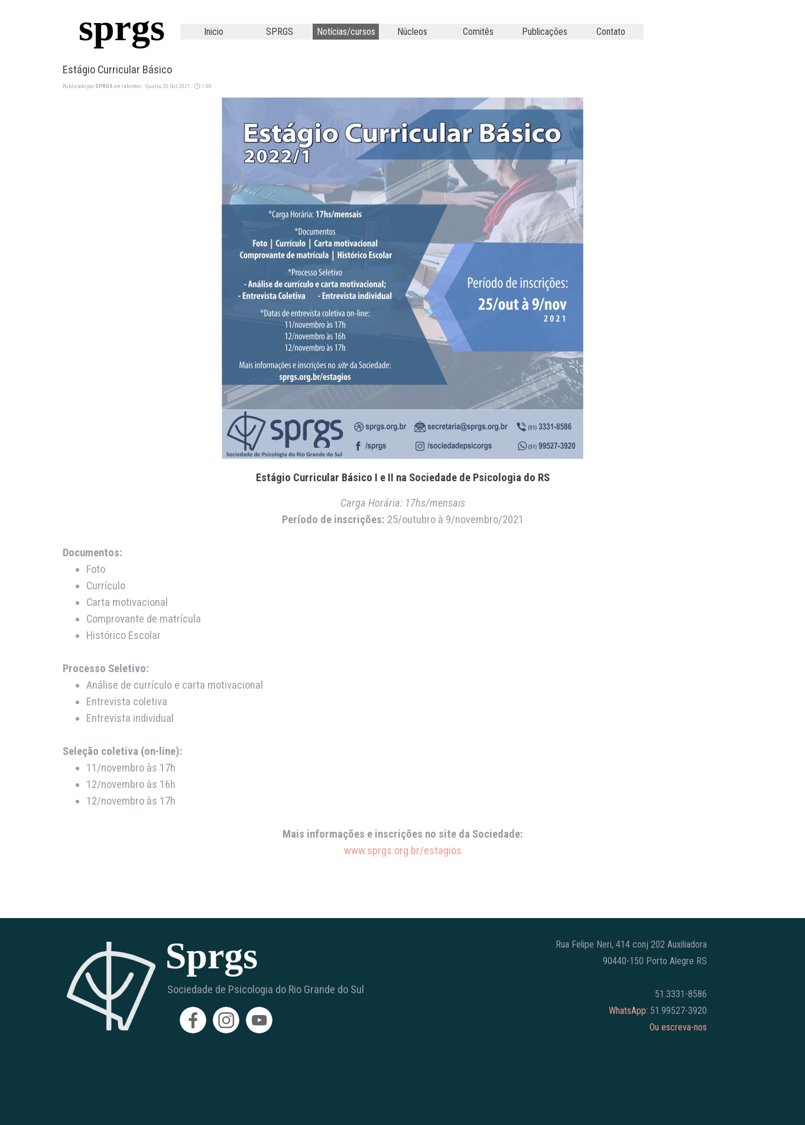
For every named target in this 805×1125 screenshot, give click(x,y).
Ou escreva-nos (678, 1027)
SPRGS (279, 31)
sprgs (122, 27)
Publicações (544, 31)
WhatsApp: (628, 1010)
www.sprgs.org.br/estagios (403, 850)
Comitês (478, 31)
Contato (610, 31)
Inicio (213, 31)
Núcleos (412, 31)
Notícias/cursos (346, 31)
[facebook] (193, 1020)
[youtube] (259, 1020)
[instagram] (226, 1020)
